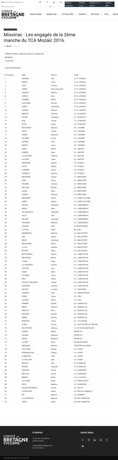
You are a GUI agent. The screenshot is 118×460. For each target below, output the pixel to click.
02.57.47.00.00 (9, 6)
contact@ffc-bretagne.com (14, 2)
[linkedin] (61, 2)
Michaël (8, 46)
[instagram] (50, 6)
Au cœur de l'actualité (10, 29)
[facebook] (47, 2)
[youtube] (54, 2)
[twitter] (40, 2)
